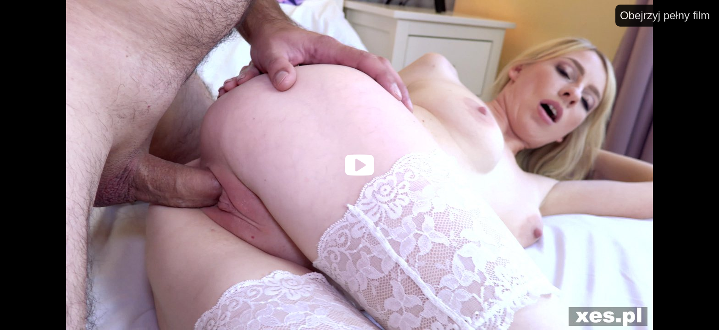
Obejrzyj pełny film (665, 15)
